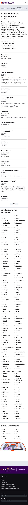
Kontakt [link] (3, 480)
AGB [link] (2, 478)
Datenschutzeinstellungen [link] (7, 484)
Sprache (3, 493)
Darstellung (4, 498)
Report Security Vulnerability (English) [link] (10, 488)
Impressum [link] (3, 476)
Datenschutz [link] (4, 482)
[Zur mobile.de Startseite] (7, 3)
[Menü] (25, 2)
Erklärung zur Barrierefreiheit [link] (8, 486)
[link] (7, 98)
